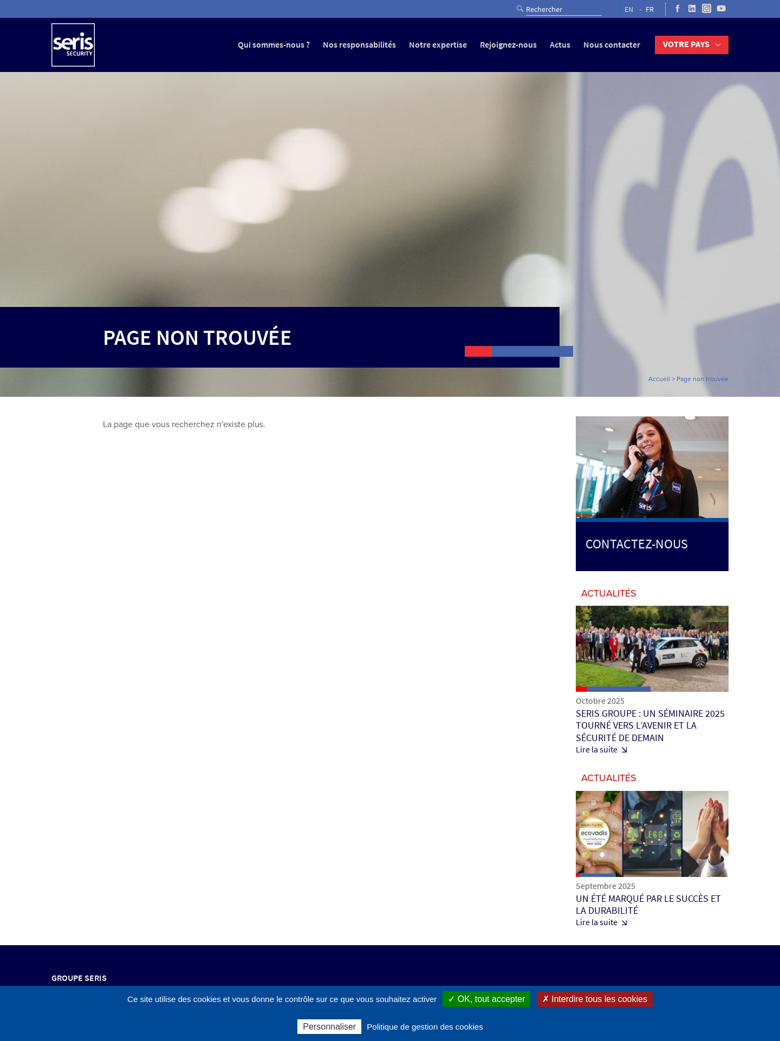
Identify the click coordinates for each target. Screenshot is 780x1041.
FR (650, 9)
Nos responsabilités (359, 44)
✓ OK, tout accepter (486, 999)
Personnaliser (329, 1026)
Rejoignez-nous (508, 44)
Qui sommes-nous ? (274, 44)
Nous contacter (611, 44)
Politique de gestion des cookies (425, 1026)
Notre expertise (438, 44)
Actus (560, 44)
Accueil (659, 379)
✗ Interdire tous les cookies (594, 999)
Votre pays (686, 44)
